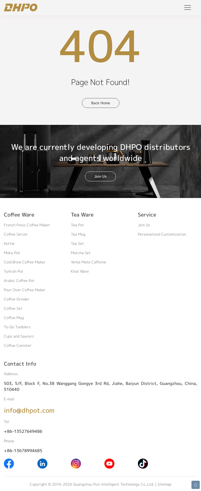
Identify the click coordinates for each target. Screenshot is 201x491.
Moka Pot (12, 252)
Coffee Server (16, 234)
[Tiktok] (143, 463)
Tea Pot (77, 224)
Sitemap (164, 484)
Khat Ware (80, 271)
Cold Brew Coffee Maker (24, 262)
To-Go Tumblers (17, 326)
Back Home (100, 102)
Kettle (9, 243)
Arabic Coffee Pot (19, 280)
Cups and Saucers (19, 336)
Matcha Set (81, 252)
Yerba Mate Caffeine (88, 262)
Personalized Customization (162, 234)
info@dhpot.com (29, 410)
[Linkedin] (42, 463)
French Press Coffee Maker (27, 224)
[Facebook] (9, 463)
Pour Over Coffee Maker (24, 289)
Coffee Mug (14, 317)
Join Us (100, 176)
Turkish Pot (13, 271)
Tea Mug (78, 234)
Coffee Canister (17, 345)
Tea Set (77, 243)
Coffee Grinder (16, 299)
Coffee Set (13, 308)
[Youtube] (109, 463)
